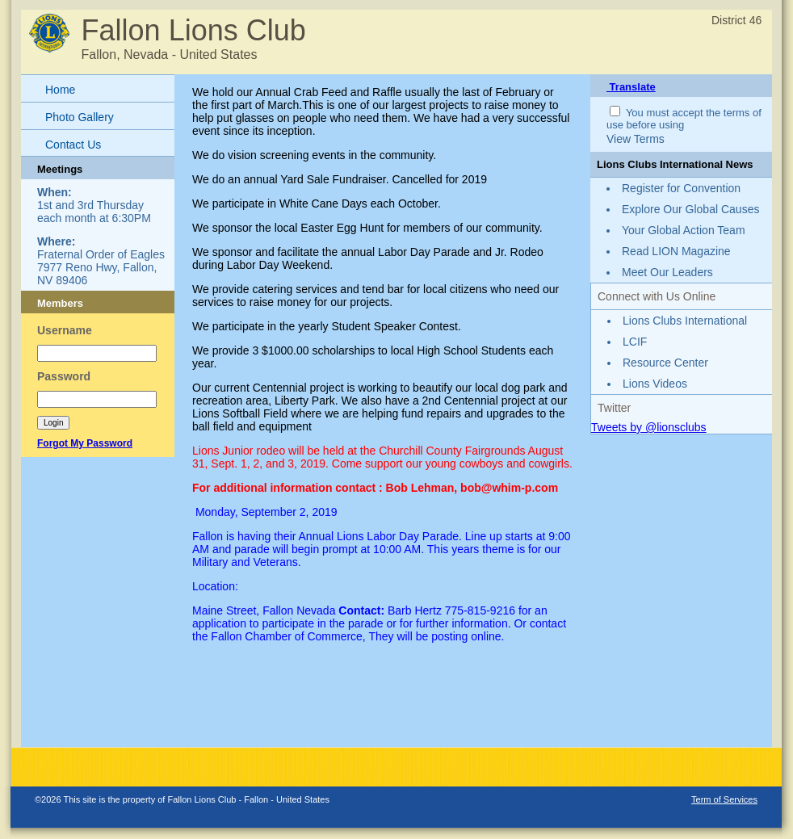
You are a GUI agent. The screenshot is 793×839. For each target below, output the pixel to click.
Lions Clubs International (685, 320)
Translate (631, 87)
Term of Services (724, 799)
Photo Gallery (79, 117)
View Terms (635, 138)
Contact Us (73, 144)
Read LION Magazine (676, 251)
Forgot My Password (84, 443)
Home (60, 89)
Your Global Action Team (683, 230)
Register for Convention (681, 188)
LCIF (635, 341)
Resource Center (665, 362)
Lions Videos (655, 383)
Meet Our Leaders (667, 272)
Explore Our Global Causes (690, 209)
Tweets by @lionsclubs (649, 427)
